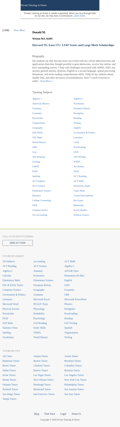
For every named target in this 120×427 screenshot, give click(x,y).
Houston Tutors (72, 370)
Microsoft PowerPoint (75, 299)
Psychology (39, 318)
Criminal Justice (40, 210)
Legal (63, 413)
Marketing (78, 205)
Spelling (36, 176)
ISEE (34, 205)
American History (40, 103)
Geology (36, 161)
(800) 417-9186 (17, 242)
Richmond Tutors (42, 389)
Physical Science (10, 309)
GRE (34, 147)
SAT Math (37, 137)
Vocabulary (79, 103)
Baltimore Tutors (11, 361)
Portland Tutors (10, 389)
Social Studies (80, 210)
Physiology (39, 309)
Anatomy (38, 271)
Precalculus (37, 118)
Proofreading (80, 147)
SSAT (76, 171)
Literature (78, 137)
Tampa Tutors (9, 398)
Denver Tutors (40, 370)
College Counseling (41, 200)
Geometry (37, 113)
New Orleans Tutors (43, 379)
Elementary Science (41, 190)
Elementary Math (82, 186)
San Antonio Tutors (74, 389)
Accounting (39, 261)
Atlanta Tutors (40, 356)
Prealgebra (79, 113)
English (77, 128)
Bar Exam (78, 200)
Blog (36, 413)
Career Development (83, 195)
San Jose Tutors (72, 394)
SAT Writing (79, 157)
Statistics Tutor (10, 327)
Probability (39, 313)
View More (19, 30)
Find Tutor (49, 413)
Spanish (68, 327)
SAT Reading (38, 157)
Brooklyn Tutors (72, 361)
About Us (76, 413)
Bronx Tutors (9, 365)
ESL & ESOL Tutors (12, 285)
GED (76, 152)
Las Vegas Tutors (42, 375)
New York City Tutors (75, 379)
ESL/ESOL (37, 132)
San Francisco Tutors (44, 394)
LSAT (76, 142)
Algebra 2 (78, 98)
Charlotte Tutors (41, 365)
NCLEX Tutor (40, 304)
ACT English (38, 181)
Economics (39, 275)
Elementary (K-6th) (74, 275)
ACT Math (79, 181)
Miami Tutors (9, 379)
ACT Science (38, 186)
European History (82, 108)
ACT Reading (80, 176)
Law (34, 152)
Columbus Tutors (73, 365)
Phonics (68, 304)
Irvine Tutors (8, 375)
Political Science (81, 215)
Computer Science (11, 289)
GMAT (35, 166)
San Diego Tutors (11, 394)
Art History (79, 166)
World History (39, 142)
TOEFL (77, 161)
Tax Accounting (39, 215)
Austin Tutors (71, 356)
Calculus (6, 275)
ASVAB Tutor (71, 271)
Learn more (79, 16)
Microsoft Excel (41, 299)
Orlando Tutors (10, 384)
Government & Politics (84, 132)
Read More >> (47, 81)
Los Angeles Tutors (74, 375)
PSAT (35, 171)
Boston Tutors (40, 361)
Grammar (36, 108)
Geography (37, 128)
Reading (77, 118)
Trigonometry (38, 123)
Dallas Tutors (9, 370)
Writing (77, 123)
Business (36, 195)
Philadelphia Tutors (74, 384)
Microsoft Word (10, 304)
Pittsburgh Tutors (42, 384)
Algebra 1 (37, 98)
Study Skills (79, 190)
